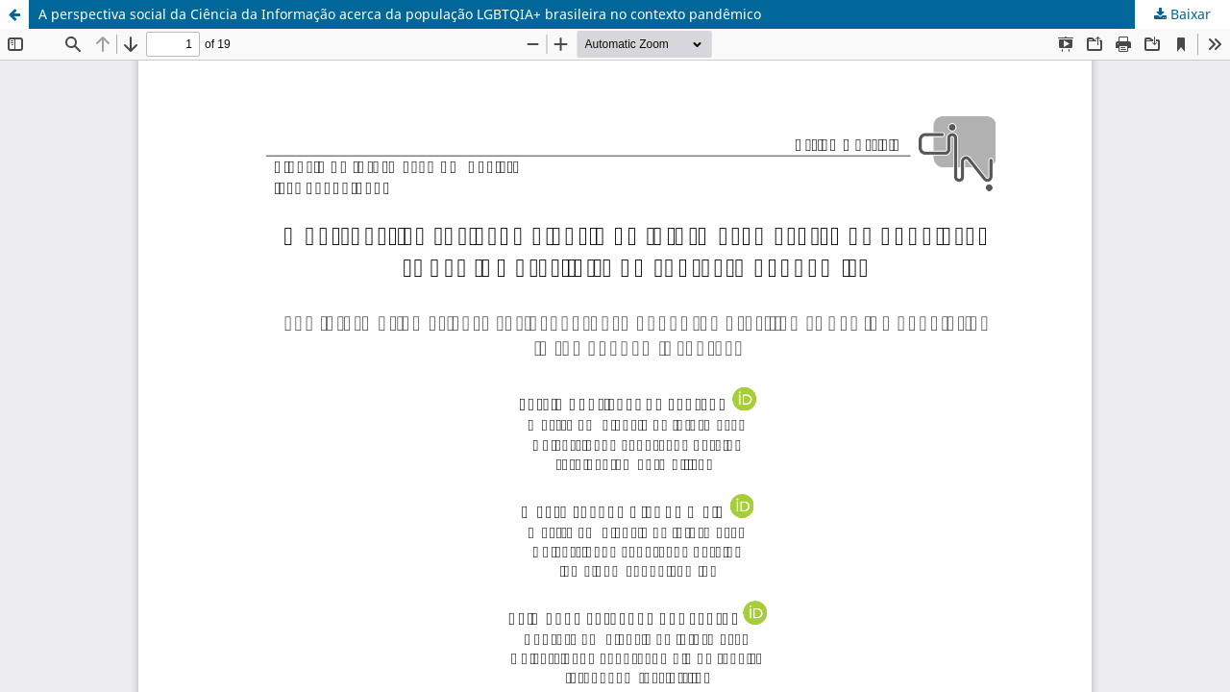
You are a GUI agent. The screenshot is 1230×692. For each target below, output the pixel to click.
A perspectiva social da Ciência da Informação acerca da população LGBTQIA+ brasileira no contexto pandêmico (399, 14)
